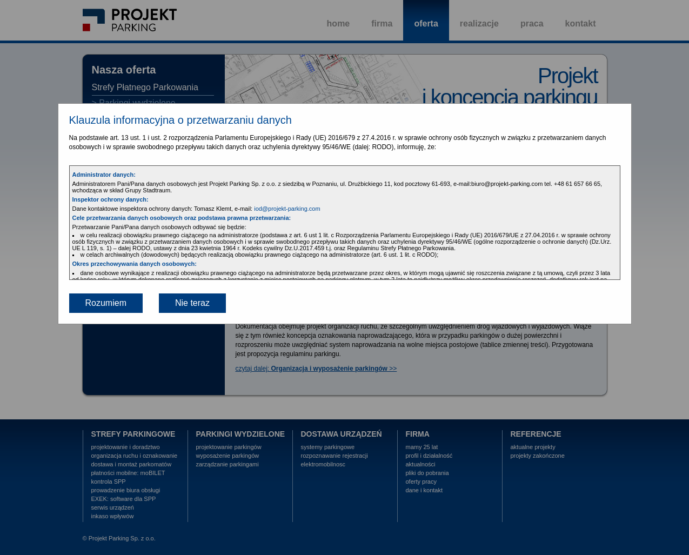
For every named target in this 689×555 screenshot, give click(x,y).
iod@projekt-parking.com (287, 208)
